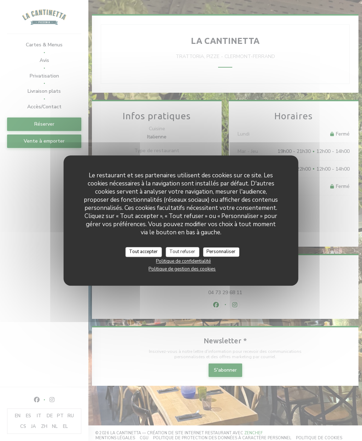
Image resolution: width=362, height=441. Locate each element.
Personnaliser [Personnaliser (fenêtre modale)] (220, 251)
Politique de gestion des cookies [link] (182, 269)
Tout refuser (182, 251)
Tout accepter (143, 251)
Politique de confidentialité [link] (183, 261)
